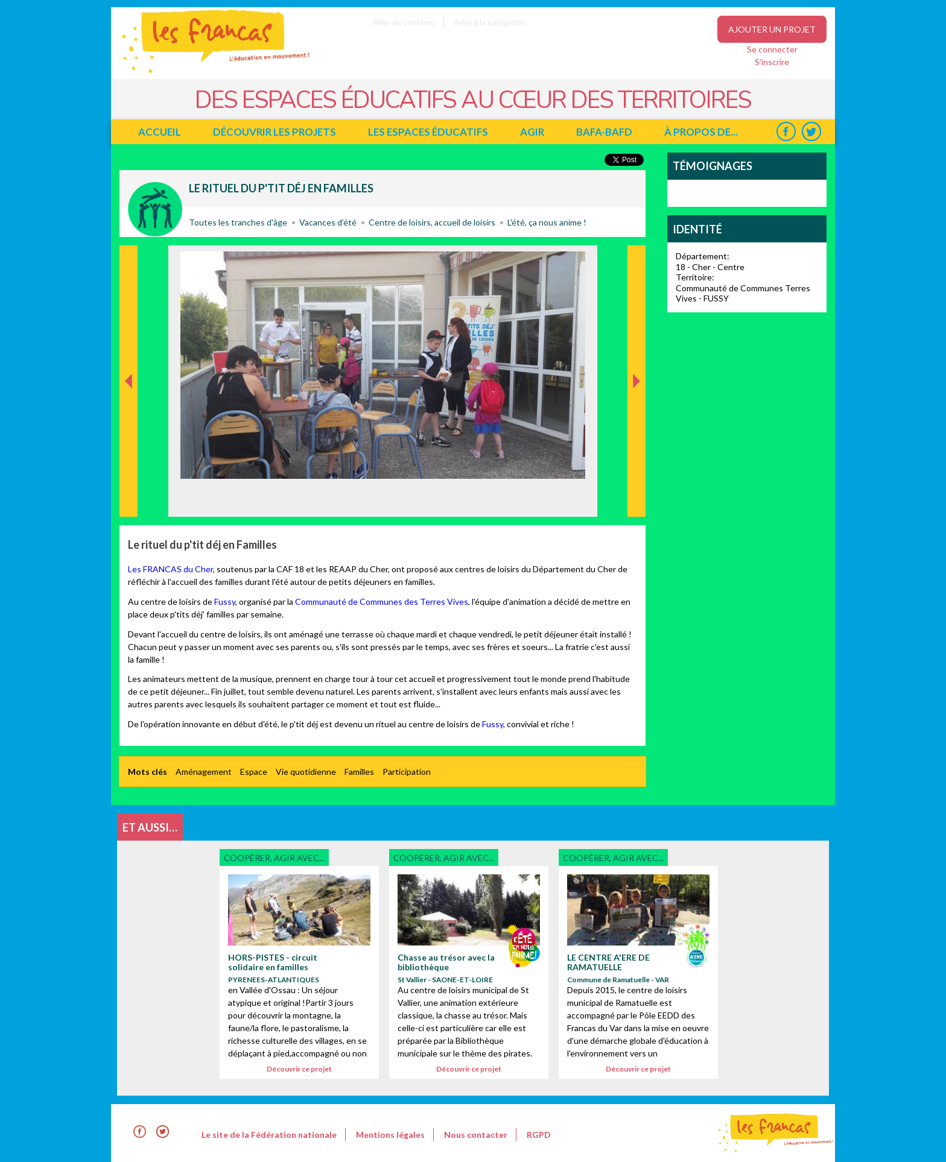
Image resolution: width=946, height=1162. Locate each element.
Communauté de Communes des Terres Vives (381, 601)
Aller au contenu (404, 22)
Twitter (811, 131)
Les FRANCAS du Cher (170, 569)
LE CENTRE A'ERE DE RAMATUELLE (608, 961)
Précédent (129, 498)
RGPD (539, 1134)
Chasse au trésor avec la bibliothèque (446, 961)
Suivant (635, 258)
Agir (532, 131)
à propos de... (701, 131)
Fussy (224, 601)
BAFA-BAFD (604, 131)
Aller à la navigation (490, 22)
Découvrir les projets (274, 131)
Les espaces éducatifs (428, 131)
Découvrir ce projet (299, 1068)
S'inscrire (772, 62)
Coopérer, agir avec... (155, 209)
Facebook (786, 131)
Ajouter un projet (772, 29)
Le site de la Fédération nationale (269, 1134)
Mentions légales (390, 1134)
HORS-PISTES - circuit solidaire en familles (272, 961)
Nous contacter (475, 1134)
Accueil (159, 131)
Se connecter (772, 49)
